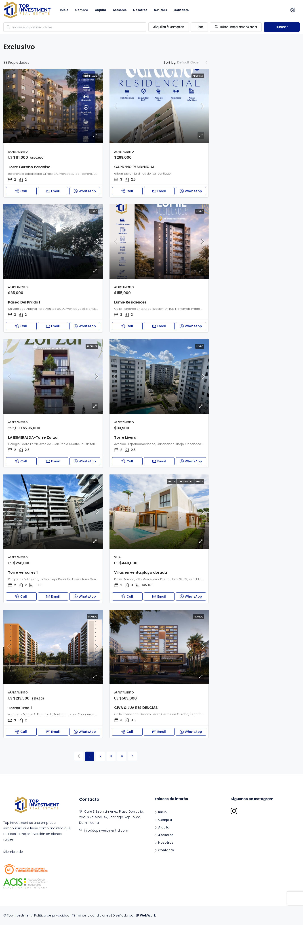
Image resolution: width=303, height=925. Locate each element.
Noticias (160, 10)
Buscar (282, 27)
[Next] (132, 756)
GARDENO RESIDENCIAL (134, 166)
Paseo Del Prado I (24, 302)
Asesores (119, 10)
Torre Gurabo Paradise (29, 167)
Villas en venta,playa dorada (140, 572)
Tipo (199, 27)
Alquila (100, 10)
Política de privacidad (51, 915)
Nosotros (140, 10)
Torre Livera (125, 437)
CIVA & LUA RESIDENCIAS (136, 707)
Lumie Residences (130, 302)
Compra (81, 10)
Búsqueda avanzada (236, 27)
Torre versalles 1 (23, 572)
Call (21, 191)
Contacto (181, 10)
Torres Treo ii (20, 707)
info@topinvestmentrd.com (106, 830)
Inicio (64, 10)
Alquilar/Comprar (168, 27)
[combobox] (192, 62)
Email (53, 191)
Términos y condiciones (91, 915)
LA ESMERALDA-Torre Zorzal (33, 437)
